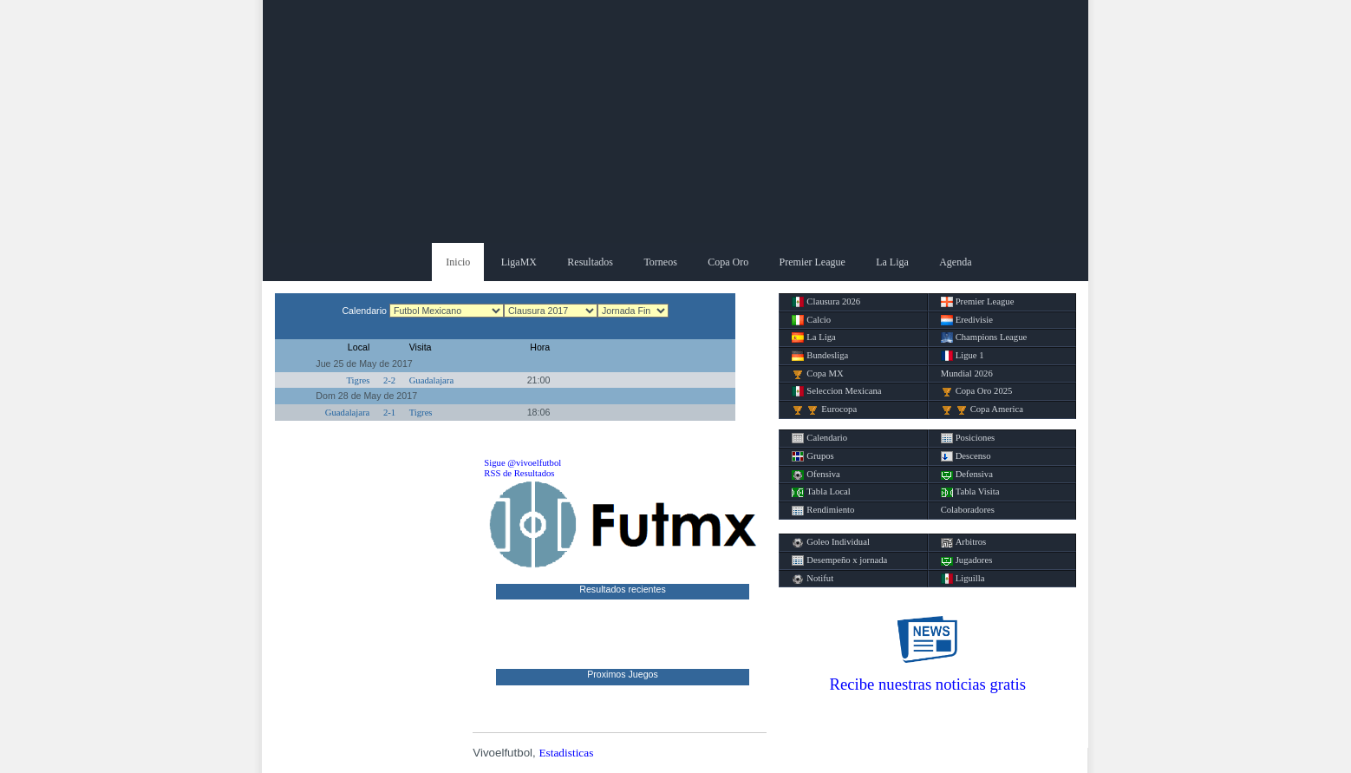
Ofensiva (815, 474)
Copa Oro (728, 262)
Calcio (811, 320)
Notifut (812, 578)
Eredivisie (967, 320)
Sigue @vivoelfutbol (522, 463)
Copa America (982, 409)
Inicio (458, 262)
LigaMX (519, 262)
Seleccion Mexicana (836, 391)
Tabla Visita (970, 492)
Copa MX (817, 374)
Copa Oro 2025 (977, 391)
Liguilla (963, 578)
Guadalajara (431, 380)
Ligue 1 (962, 355)
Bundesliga (820, 355)
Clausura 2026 (826, 302)
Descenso (966, 456)
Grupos (812, 456)
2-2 (389, 380)
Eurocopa (824, 409)
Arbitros (964, 542)
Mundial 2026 (967, 373)
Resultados (590, 262)
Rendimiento (823, 510)
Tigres (357, 380)
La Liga (892, 262)
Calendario (819, 438)
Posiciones (968, 438)
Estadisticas (565, 752)
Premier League (812, 262)
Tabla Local (821, 492)
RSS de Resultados (519, 473)
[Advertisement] (675, 121)
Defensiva (967, 474)
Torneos (659, 262)
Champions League (984, 337)
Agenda (955, 262)
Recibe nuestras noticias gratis (928, 684)
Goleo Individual (831, 542)
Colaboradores (968, 509)
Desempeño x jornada (839, 560)
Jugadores (967, 560)
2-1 (389, 412)
